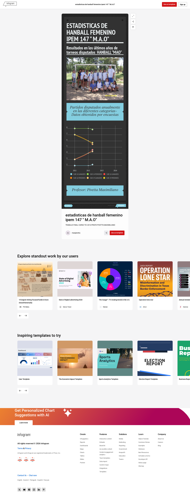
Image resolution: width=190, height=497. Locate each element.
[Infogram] (10, 4)
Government (123, 449)
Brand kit (102, 446)
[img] (74, 165)
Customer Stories (144, 442)
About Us (161, 439)
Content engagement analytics (106, 453)
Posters (82, 463)
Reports (82, 442)
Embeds (102, 442)
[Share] (133, 21)
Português (33, 480)
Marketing (122, 442)
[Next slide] (25, 315)
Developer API (143, 459)
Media (121, 439)
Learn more (23, 423)
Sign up (182, 4)
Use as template (169, 4)
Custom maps (104, 465)
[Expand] (133, 16)
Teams (121, 459)
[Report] (133, 27)
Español (40, 480)
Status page (142, 463)
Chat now (33, 475)
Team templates (104, 458)
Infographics (84, 439)
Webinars (141, 449)
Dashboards (84, 446)
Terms (20, 448)
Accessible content (105, 449)
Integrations (103, 468)
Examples (141, 446)
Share (69, 206)
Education (122, 456)
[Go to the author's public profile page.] (73, 232)
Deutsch (26, 480)
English (19, 480)
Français (46, 480)
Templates (102, 472)
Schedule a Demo (144, 456)
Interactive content (105, 439)
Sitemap (141, 466)
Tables (82, 456)
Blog (159, 446)
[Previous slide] (20, 315)
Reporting (122, 446)
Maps (82, 449)
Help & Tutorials (143, 439)
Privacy (28, 448)
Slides (82, 459)
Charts (82, 452)
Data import (103, 461)
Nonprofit (122, 452)
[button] (78, 174)
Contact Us (21, 475)
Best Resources (143, 452)
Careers (160, 442)
